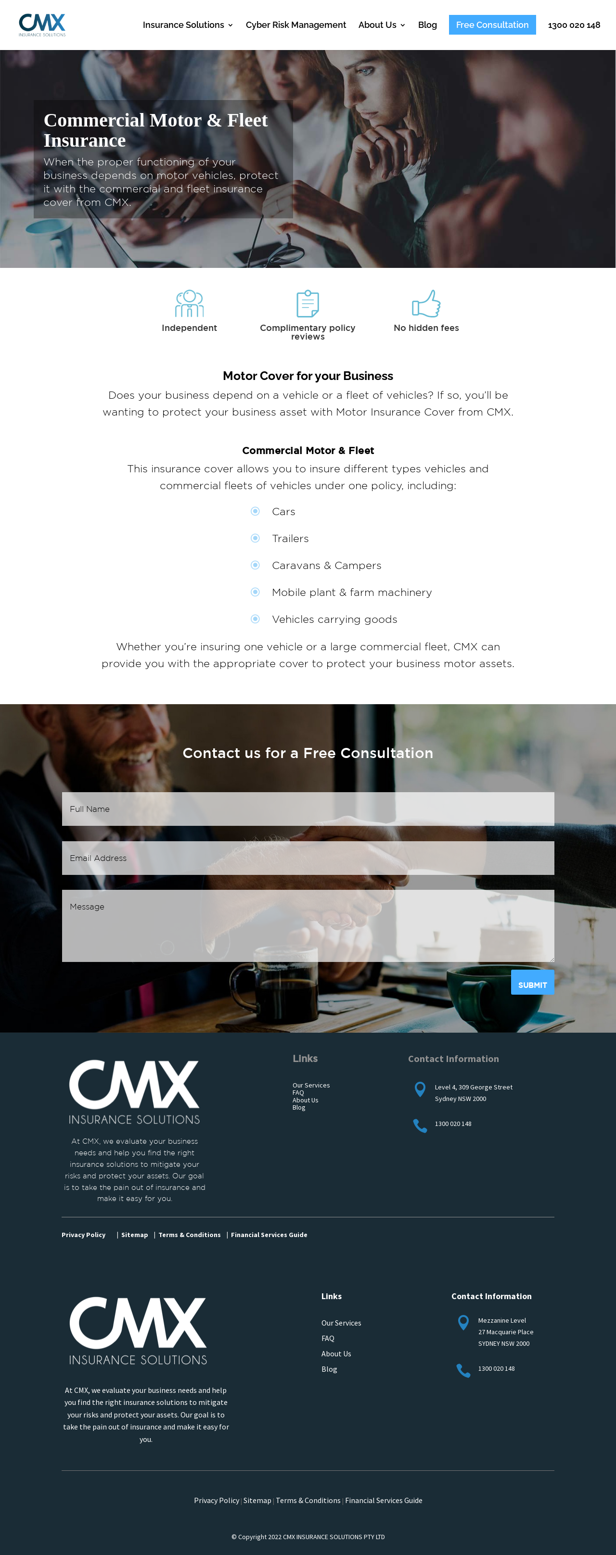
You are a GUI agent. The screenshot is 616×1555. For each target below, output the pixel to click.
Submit (532, 985)
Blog (427, 26)
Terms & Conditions (308, 1500)
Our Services (341, 1322)
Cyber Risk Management (296, 26)
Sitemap (257, 1500)
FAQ (327, 1338)
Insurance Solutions (183, 26)
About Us (378, 26)
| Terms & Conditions (187, 1234)
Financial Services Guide (384, 1500)
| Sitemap (132, 1234)
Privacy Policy (83, 1234)
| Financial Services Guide (267, 1234)
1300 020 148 (574, 26)
